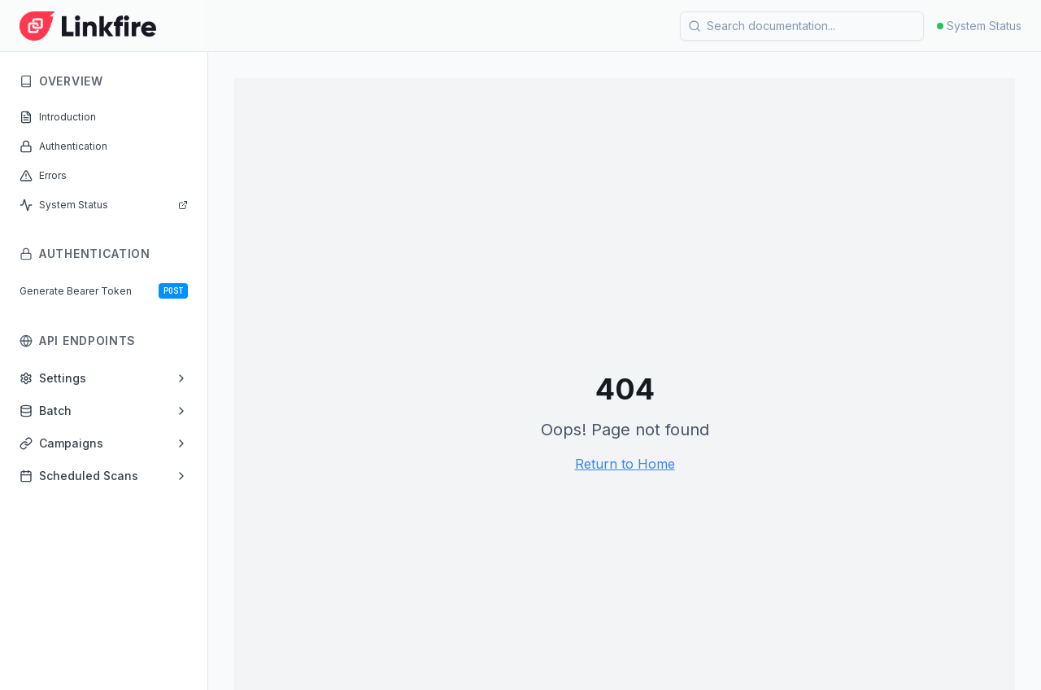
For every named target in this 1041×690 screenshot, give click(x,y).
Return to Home (625, 464)
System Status (979, 26)
